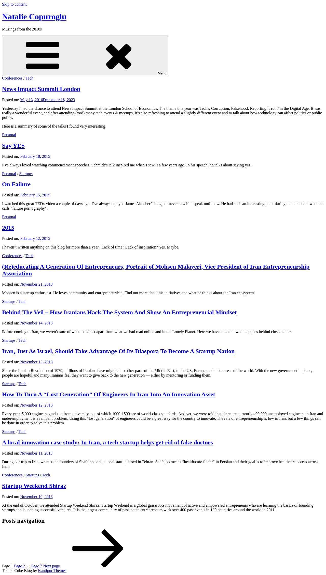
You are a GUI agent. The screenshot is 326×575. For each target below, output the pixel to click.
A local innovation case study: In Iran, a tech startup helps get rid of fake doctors (107, 442)
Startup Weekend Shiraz (34, 486)
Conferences (12, 78)
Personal (9, 135)
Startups (26, 174)
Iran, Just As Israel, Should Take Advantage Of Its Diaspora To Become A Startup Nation (118, 351)
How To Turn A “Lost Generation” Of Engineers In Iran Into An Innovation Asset (108, 394)
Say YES (13, 145)
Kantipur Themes (52, 570)
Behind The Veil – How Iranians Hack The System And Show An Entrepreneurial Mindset (119, 312)
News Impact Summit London (41, 89)
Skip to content (14, 4)
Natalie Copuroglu (34, 16)
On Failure (16, 184)
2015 (8, 227)
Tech (29, 78)
